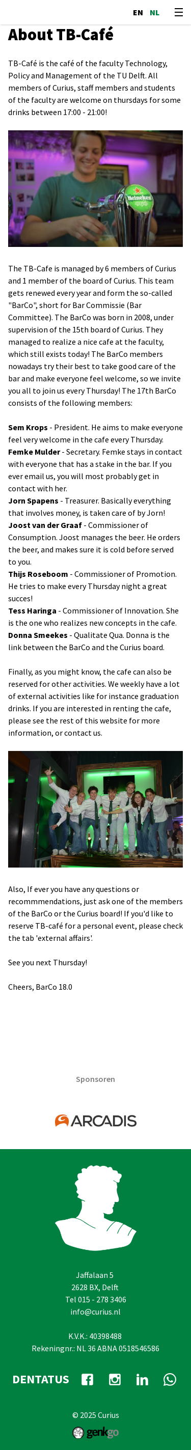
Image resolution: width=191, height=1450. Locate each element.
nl (154, 12)
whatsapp (170, 1379)
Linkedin (142, 1379)
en (138, 12)
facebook (87, 1379)
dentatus (40, 1379)
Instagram (115, 1379)
